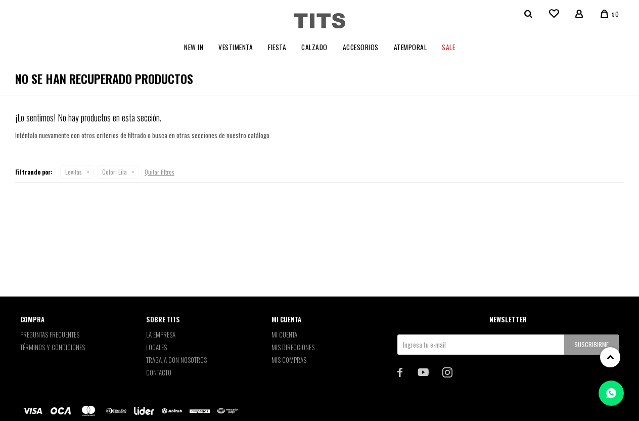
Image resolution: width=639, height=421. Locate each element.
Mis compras (288, 360)
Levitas (73, 171)
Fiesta (277, 47)
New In (193, 47)
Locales (156, 347)
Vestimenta (235, 47)
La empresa (160, 334)
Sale (448, 47)
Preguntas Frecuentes (49, 334)
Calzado (314, 47)
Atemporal (410, 47)
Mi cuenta (284, 334)
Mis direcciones (292, 347)
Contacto (158, 372)
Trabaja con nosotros (176, 360)
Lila (114, 171)
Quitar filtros (159, 171)
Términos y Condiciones (52, 347)
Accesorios (361, 47)
